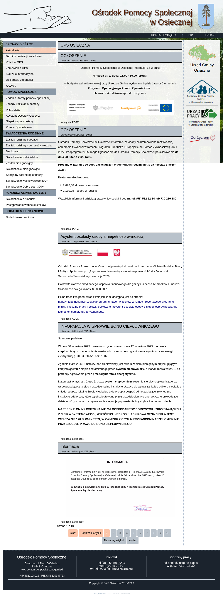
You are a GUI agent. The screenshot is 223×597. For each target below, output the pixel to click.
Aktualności (13, 50)
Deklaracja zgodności (19, 79)
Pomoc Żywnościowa (19, 127)
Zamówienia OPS (17, 68)
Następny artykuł (113, 540)
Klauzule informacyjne (20, 73)
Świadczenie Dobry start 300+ (25, 186)
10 (167, 533)
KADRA (11, 85)
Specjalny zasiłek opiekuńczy (24, 174)
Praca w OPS (14, 62)
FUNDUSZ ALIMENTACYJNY (25, 193)
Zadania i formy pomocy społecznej (28, 98)
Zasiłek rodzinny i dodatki (22, 139)
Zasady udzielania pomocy (22, 104)
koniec (132, 540)
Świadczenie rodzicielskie (22, 157)
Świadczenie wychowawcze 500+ (27, 180)
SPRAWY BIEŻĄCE (19, 44)
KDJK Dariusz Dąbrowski (117, 593)
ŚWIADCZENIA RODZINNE (24, 133)
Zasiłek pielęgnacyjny (19, 163)
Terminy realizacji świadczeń (24, 56)
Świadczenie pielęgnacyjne (23, 169)
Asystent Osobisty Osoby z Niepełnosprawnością (23, 118)
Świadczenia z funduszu (21, 199)
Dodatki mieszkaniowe (20, 217)
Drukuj (93, 60)
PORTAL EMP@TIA (163, 35)
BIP (190, 35)
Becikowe (12, 151)
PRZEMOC (13, 109)
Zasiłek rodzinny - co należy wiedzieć (29, 145)
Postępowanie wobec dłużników (26, 204)
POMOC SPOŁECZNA (21, 92)
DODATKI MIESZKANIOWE (24, 211)
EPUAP (210, 35)
